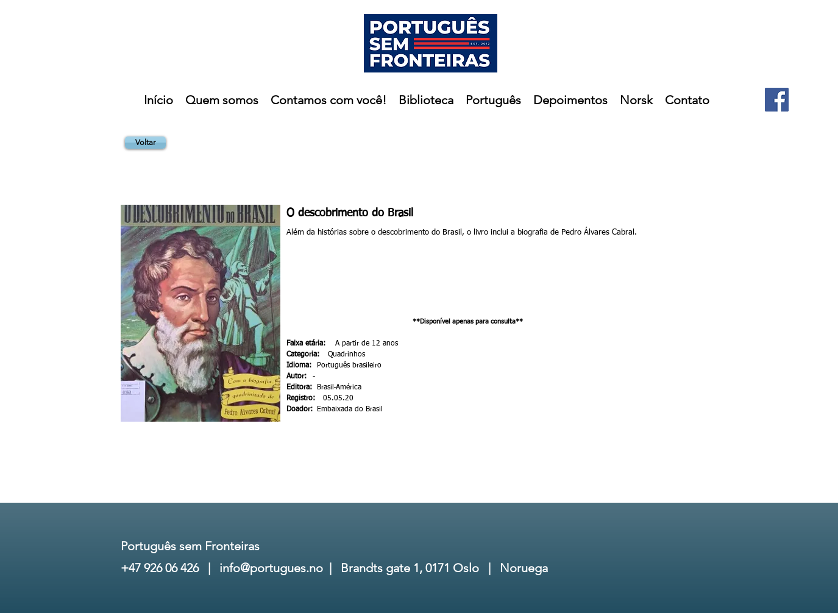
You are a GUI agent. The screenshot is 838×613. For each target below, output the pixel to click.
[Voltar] (145, 142)
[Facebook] (777, 100)
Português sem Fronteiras (190, 546)
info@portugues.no (271, 568)
